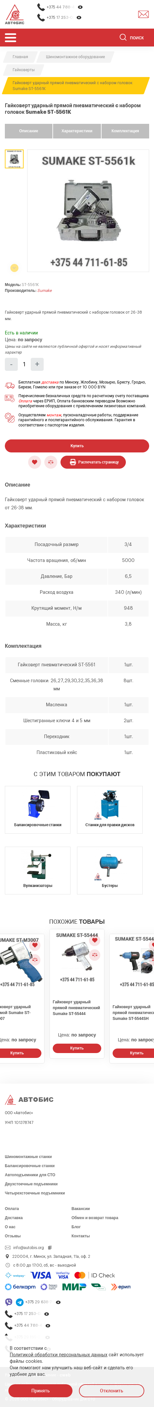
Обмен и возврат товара (95, 1218)
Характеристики (76, 131)
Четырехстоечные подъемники (35, 1193)
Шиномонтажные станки (28, 1157)
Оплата (25, 401)
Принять (40, 1390)
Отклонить (111, 1390)
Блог (76, 1227)
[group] (88, 211)
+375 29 (43, 1302)
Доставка (14, 1218)
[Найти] (123, 38)
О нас (10, 1227)
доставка (50, 382)
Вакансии (81, 1209)
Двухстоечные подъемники (31, 1184)
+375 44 (65, 7)
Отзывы (13, 1236)
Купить (77, 446)
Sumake (44, 291)
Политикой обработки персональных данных (58, 1355)
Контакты (81, 1236)
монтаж (54, 415)
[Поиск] (134, 38)
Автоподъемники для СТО (30, 1175)
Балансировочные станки (30, 1166)
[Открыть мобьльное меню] (10, 37)
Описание (28, 131)
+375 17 (64, 17)
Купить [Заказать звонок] (77, 1048)
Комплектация (125, 131)
